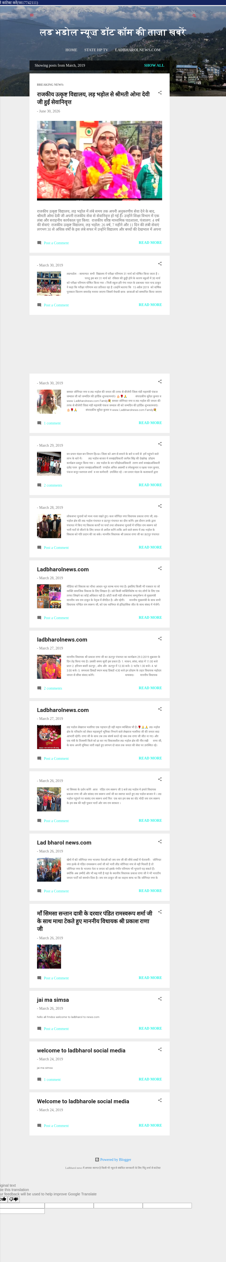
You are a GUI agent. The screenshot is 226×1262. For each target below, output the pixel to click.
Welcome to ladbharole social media (83, 1101)
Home (71, 50)
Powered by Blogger (113, 1159)
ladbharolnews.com (138, 50)
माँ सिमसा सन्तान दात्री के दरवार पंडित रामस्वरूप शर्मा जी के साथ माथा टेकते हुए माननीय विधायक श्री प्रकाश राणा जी (94, 921)
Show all (154, 65)
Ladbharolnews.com (63, 569)
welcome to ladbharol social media (81, 1050)
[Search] (194, 16)
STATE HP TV (96, 50)
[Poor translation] (14, 1199)
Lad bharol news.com (64, 842)
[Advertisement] (184, 116)
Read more (150, 242)
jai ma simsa (53, 999)
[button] (160, 93)
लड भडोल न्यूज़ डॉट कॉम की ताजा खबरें (113, 32)
